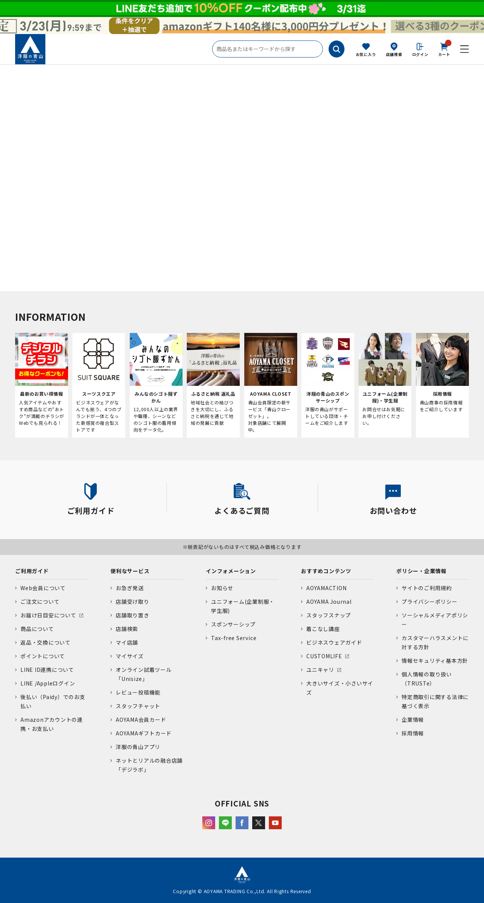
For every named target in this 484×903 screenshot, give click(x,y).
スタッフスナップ (328, 615)
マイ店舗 (127, 642)
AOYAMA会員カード (141, 719)
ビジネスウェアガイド (334, 642)
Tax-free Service (233, 638)
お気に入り (366, 54)
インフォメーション (231, 571)
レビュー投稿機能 (138, 692)
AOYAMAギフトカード (144, 733)
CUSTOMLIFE (324, 656)
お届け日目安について (48, 615)
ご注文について (39, 601)
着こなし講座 (323, 629)
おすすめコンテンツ (326, 571)
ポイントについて (42, 656)
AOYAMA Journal (329, 601)
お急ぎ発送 (130, 588)
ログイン (420, 54)
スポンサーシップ (233, 624)
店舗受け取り (132, 601)
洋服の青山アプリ (138, 747)
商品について (37, 629)
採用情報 (413, 733)
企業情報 (413, 719)
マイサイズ (130, 656)
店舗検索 (394, 54)
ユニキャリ (320, 669)
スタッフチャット (138, 706)
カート (444, 48)
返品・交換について (45, 642)
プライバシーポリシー (430, 601)
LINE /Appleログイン (47, 683)
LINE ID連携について (47, 669)
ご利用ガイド (32, 571)
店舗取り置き (132, 615)
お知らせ (222, 588)
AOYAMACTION (326, 588)
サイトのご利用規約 (427, 588)
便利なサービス (129, 571)
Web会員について (43, 588)
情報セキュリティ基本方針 (435, 660)
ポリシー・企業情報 (421, 571)
